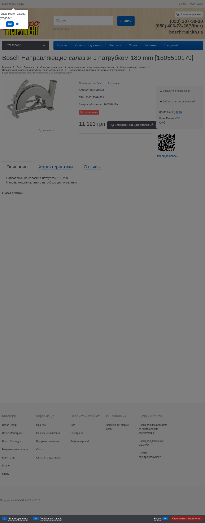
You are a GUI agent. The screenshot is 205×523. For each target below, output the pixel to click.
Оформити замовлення (186, 518)
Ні (17, 23)
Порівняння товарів (51, 518)
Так (10, 23)
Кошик (157, 518)
